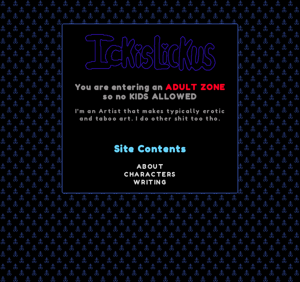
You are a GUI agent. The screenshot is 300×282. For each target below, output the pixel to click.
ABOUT (150, 166)
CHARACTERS (150, 174)
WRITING (149, 182)
